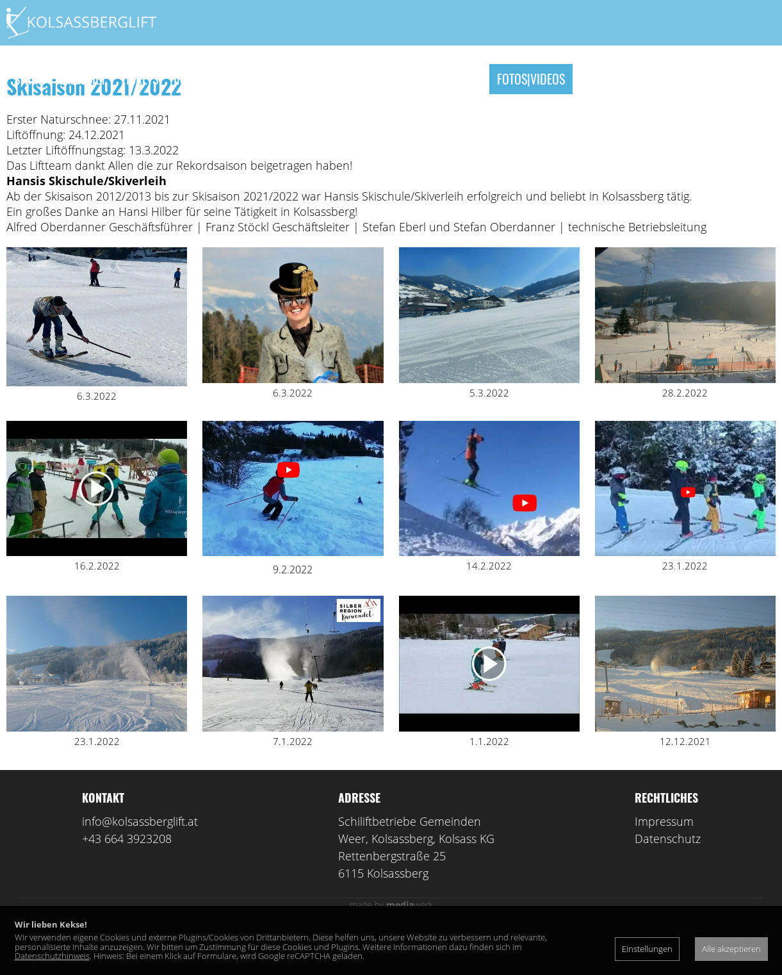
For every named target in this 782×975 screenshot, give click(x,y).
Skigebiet (82, 78)
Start (28, 78)
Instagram (201, 78)
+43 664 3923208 (127, 882)
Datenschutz (668, 882)
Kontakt (602, 78)
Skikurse (377, 78)
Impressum (664, 865)
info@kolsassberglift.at (140, 865)
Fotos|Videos (531, 78)
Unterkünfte (448, 78)
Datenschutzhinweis (52, 956)
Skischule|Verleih (291, 78)
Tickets (139, 78)
